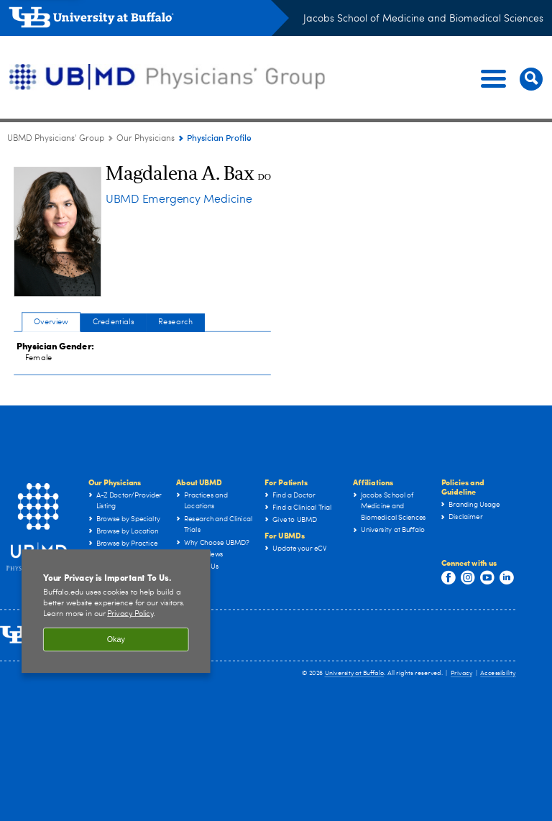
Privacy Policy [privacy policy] (130, 618)
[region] (116, 615)
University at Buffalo (355, 673)
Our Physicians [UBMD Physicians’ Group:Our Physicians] (145, 138)
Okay (116, 643)
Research (175, 322)
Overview (51, 322)
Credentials (113, 322)
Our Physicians (115, 482)
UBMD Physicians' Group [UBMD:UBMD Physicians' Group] (55, 138)
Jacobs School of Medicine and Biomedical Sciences (423, 19)
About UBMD (198, 482)
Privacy (461, 673)
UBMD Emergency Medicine (179, 200)
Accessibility (498, 673)
